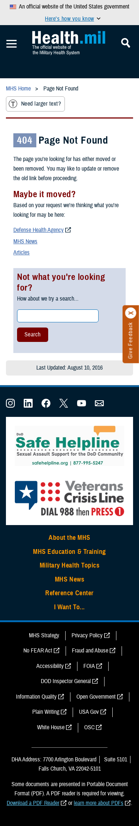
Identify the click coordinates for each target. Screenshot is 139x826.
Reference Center (69, 593)
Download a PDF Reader (33, 803)
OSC (89, 727)
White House (50, 727)
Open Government (96, 696)
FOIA (89, 666)
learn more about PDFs (98, 803)
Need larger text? (35, 103)
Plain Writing (45, 712)
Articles (21, 252)
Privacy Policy (87, 635)
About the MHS (69, 538)
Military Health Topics (70, 565)
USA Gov (89, 712)
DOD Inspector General (66, 681)
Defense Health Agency (38, 230)
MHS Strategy (44, 635)
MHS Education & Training (69, 552)
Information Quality (36, 696)
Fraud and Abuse (90, 650)
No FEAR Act (37, 650)
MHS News (25, 241)
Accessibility (50, 666)
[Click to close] (130, 313)
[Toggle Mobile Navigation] (11, 44)
